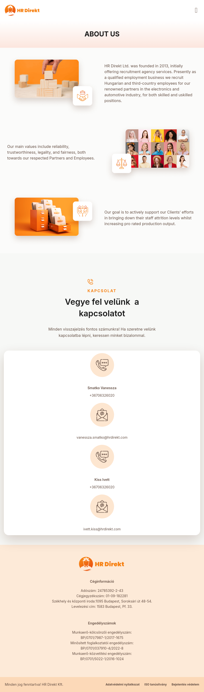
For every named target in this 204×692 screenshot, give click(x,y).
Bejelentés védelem (185, 684)
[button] (196, 10)
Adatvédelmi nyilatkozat (122, 684)
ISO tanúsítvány (156, 684)
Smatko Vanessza (101, 388)
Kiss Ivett (102, 479)
